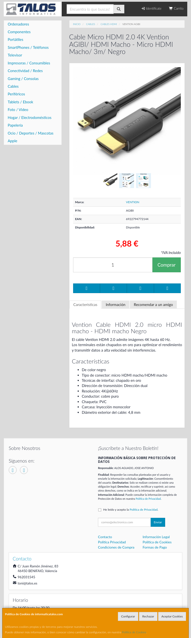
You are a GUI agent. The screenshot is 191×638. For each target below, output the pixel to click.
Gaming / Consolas (23, 78)
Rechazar (148, 616)
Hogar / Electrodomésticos (29, 117)
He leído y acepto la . (130, 509)
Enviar (158, 522)
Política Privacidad (112, 542)
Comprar (166, 265)
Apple (12, 141)
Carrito (176, 8)
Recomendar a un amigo (153, 304)
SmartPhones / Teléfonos (28, 47)
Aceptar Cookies (172, 616)
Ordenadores (18, 24)
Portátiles (15, 39)
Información (115, 304)
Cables (13, 86)
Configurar (128, 616)
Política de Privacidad (148, 498)
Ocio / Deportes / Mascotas (30, 133)
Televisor (15, 55)
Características (85, 304)
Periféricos (16, 94)
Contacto (105, 537)
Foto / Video (18, 109)
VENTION (132, 202)
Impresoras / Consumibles (29, 63)
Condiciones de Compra (116, 547)
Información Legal (156, 537)
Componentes (19, 31)
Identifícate (151, 8)
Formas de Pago (155, 547)
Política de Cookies (134, 632)
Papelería (15, 125)
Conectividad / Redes (25, 70)
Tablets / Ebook (20, 102)
